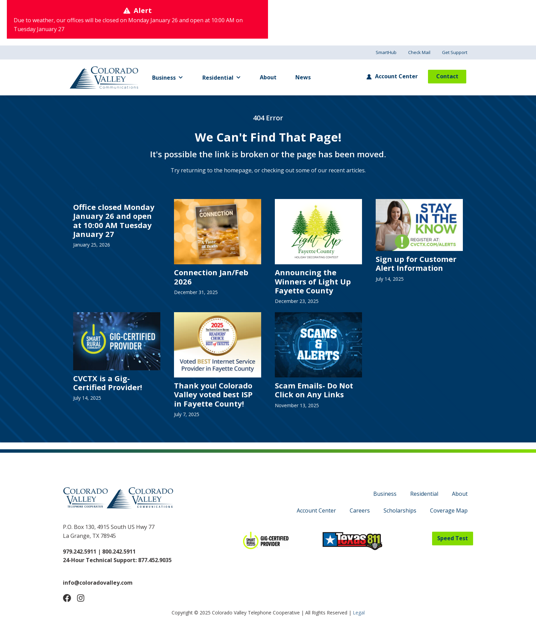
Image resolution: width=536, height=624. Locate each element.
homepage (238, 170)
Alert (143, 10)
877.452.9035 (155, 560)
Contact (447, 76)
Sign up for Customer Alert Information (416, 263)
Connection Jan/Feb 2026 (211, 276)
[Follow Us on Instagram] (81, 598)
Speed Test (452, 538)
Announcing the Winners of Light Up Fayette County (313, 281)
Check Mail (419, 52)
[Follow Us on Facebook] (67, 598)
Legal (359, 612)
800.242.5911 (118, 551)
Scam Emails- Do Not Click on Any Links (314, 389)
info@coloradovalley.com (98, 582)
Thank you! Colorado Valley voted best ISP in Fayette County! (213, 394)
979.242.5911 (79, 551)
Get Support (454, 52)
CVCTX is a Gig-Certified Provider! (107, 382)
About (268, 77)
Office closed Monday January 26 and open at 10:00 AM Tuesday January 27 (114, 220)
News (303, 77)
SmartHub (386, 52)
